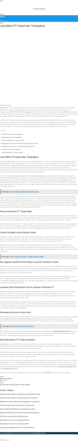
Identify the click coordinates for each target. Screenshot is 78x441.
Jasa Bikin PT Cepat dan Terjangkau (12, 134)
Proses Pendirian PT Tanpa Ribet (11, 137)
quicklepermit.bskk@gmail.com (67, 367)
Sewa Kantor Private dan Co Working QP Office (14, 420)
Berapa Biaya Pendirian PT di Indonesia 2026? (14, 424)
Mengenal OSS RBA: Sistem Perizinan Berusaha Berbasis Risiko (19, 412)
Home (1, 20)
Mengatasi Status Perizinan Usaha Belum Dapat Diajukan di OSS (20, 394)
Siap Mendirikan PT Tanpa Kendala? (12, 152)
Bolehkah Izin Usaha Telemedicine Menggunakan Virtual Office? (20, 401)
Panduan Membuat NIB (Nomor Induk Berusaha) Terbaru (17, 409)
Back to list (3, 380)
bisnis (66, 112)
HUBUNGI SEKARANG (39, 9)
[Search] (2, 14)
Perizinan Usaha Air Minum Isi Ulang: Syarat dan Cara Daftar (19, 398)
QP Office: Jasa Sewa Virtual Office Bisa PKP (14, 416)
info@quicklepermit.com (10, 369)
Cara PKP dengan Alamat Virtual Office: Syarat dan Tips (17, 405)
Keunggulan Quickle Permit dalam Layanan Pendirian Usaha (20, 143)
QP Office (3, 344)
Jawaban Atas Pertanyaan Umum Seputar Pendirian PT (18, 146)
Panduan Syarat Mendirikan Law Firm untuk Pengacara (17, 427)
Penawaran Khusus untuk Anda (11, 149)
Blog (6, 20)
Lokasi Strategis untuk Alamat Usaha (13, 140)
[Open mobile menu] (2, 1)
